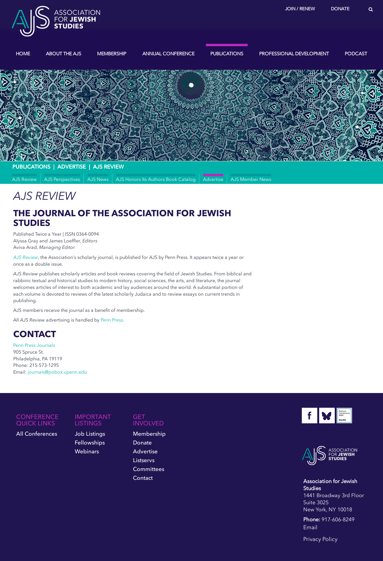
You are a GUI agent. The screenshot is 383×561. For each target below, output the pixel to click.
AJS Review (24, 179)
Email (310, 527)
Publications (226, 53)
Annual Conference (168, 53)
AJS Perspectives (62, 179)
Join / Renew (300, 8)
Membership (111, 53)
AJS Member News (251, 179)
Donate (340, 8)
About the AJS (63, 53)
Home (23, 53)
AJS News (98, 179)
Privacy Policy (320, 539)
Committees (148, 469)
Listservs (143, 460)
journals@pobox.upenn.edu (57, 372)
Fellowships (90, 442)
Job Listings (90, 433)
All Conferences (36, 433)
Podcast (356, 53)
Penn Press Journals (34, 345)
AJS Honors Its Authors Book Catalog (156, 179)
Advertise (71, 167)
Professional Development (294, 53)
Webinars (87, 451)
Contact (143, 478)
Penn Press (112, 320)
